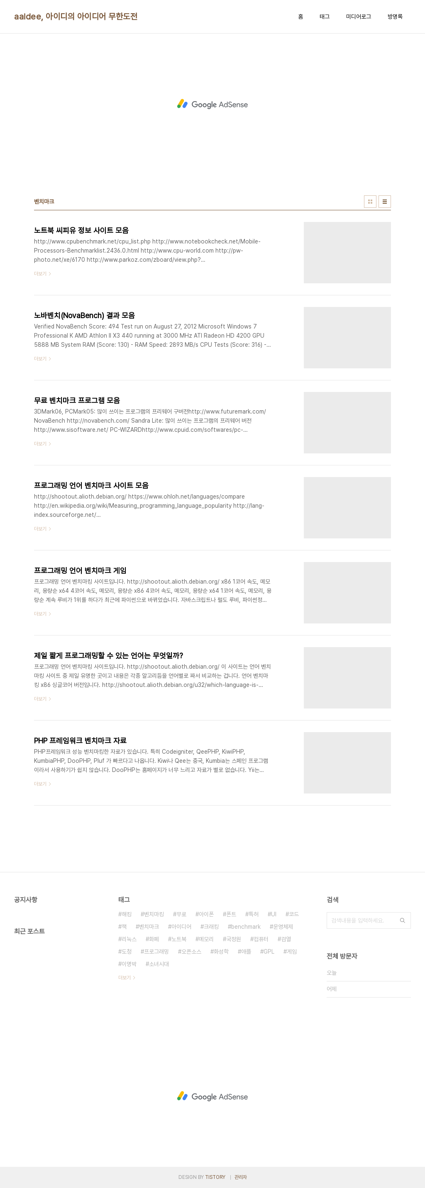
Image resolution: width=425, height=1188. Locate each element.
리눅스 (129, 939)
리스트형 (385, 201)
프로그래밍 (156, 951)
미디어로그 (358, 16)
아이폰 (206, 914)
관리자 (240, 1177)
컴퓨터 (261, 939)
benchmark (246, 926)
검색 (402, 920)
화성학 (221, 951)
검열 (286, 939)
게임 (292, 951)
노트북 (178, 939)
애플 (246, 951)
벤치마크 (149, 926)
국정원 (233, 939)
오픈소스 (191, 951)
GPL (269, 951)
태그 (325, 16)
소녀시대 (159, 964)
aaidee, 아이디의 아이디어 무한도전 (75, 17)
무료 (181, 914)
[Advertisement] (212, 104)
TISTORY (215, 1177)
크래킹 (211, 926)
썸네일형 (370, 201)
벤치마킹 (154, 914)
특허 (254, 914)
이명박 (129, 964)
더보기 (124, 978)
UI (273, 914)
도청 (127, 951)
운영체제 (283, 926)
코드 (294, 914)
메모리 (206, 939)
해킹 (127, 914)
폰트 (231, 914)
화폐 (154, 939)
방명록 (395, 16)
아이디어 (181, 926)
